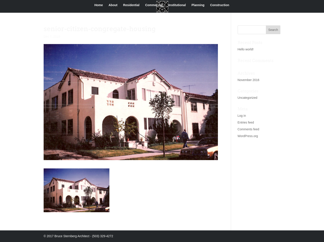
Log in (242, 115)
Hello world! (246, 49)
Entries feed (246, 122)
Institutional (177, 5)
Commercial (154, 5)
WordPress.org (248, 136)
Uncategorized (247, 97)
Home (98, 5)
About (113, 5)
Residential (131, 5)
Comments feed (248, 129)
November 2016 (249, 80)
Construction (219, 5)
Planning (197, 5)
